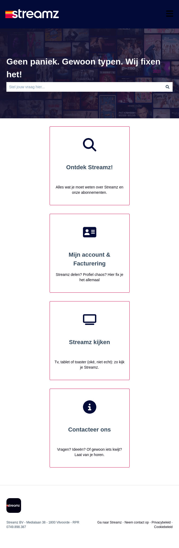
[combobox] (84, 87)
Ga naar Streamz (109, 522)
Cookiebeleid (163, 527)
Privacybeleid (161, 522)
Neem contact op (137, 522)
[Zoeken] (167, 87)
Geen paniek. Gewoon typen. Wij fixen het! (83, 68)
